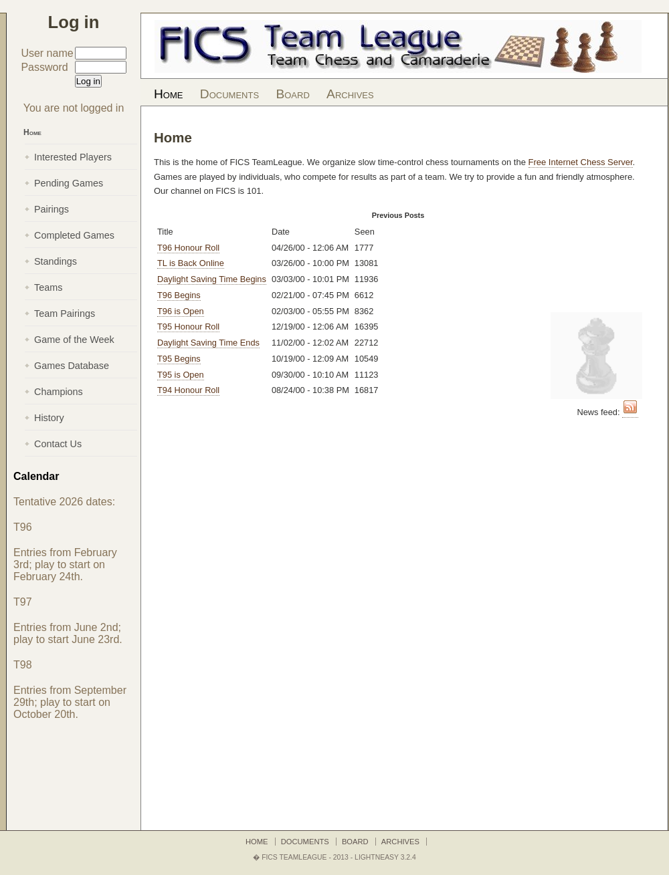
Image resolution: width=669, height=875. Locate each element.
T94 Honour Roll (188, 390)
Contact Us (58, 444)
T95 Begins (179, 359)
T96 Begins (179, 295)
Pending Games (68, 183)
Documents (229, 94)
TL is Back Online (190, 263)
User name (47, 53)
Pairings (51, 209)
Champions (58, 391)
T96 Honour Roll (188, 248)
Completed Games (74, 235)
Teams (48, 287)
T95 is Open (180, 375)
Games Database (71, 365)
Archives (350, 94)
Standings (55, 261)
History (49, 417)
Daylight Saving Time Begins (211, 279)
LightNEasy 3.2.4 (385, 857)
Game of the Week (74, 339)
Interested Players (73, 157)
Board (292, 94)
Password (44, 67)
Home (168, 94)
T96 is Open (180, 311)
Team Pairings (64, 313)
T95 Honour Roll (188, 327)
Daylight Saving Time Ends (208, 343)
